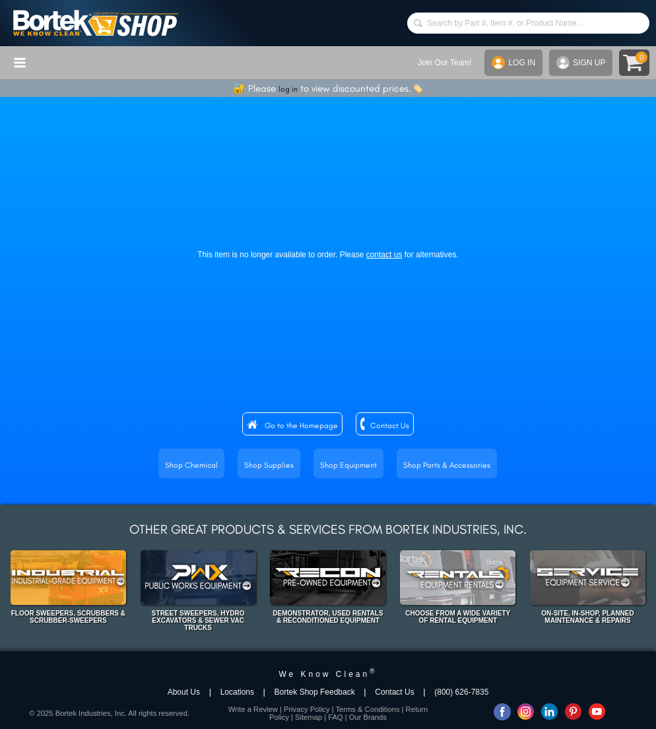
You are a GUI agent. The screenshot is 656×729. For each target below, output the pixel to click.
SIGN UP (580, 62)
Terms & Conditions (367, 709)
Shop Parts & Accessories (446, 465)
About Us (184, 692)
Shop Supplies (269, 465)
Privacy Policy (307, 709)
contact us (384, 254)
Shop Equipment (348, 465)
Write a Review (253, 709)
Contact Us (389, 425)
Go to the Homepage (301, 425)
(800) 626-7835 (461, 692)
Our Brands (368, 717)
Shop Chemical (191, 465)
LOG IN (513, 62)
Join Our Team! (444, 62)
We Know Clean (328, 674)
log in (288, 89)
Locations (237, 692)
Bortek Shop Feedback (315, 692)
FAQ (335, 717)
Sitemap (308, 717)
